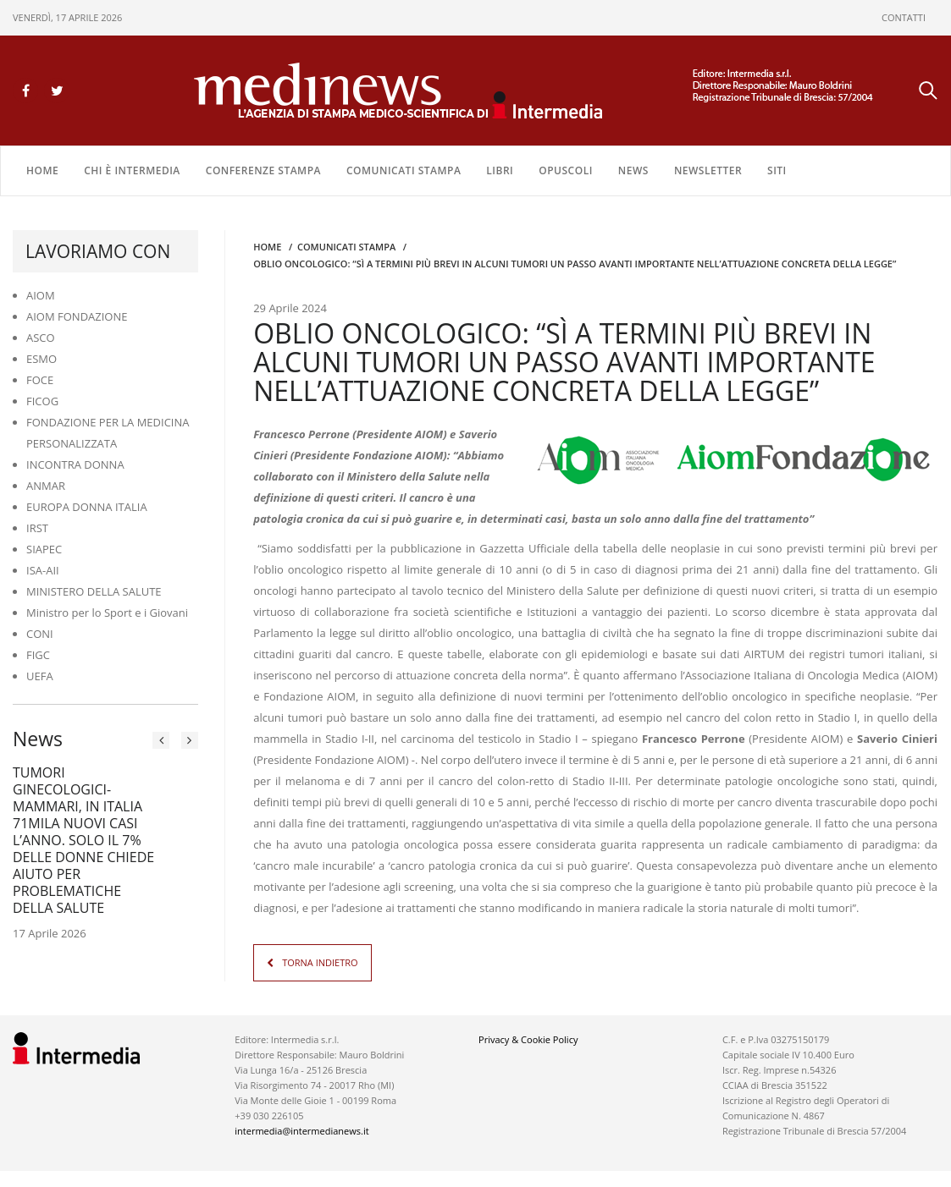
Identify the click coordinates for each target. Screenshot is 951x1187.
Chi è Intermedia (132, 170)
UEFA (39, 676)
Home (42, 170)
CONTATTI (904, 17)
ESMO (41, 358)
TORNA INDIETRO (319, 961)
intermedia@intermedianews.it (301, 1130)
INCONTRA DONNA (75, 464)
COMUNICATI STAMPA (403, 170)
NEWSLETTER (708, 170)
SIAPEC (44, 549)
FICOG (42, 401)
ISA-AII (42, 570)
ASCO (40, 337)
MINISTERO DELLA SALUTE (94, 591)
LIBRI (499, 170)
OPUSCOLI (566, 170)
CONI (39, 633)
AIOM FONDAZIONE (77, 316)
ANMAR (45, 485)
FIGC (38, 654)
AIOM (40, 295)
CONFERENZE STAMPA (263, 170)
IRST (37, 528)
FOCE (39, 379)
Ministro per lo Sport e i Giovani (107, 612)
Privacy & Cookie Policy (528, 1038)
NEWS (633, 170)
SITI (777, 170)
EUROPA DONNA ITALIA (86, 506)
